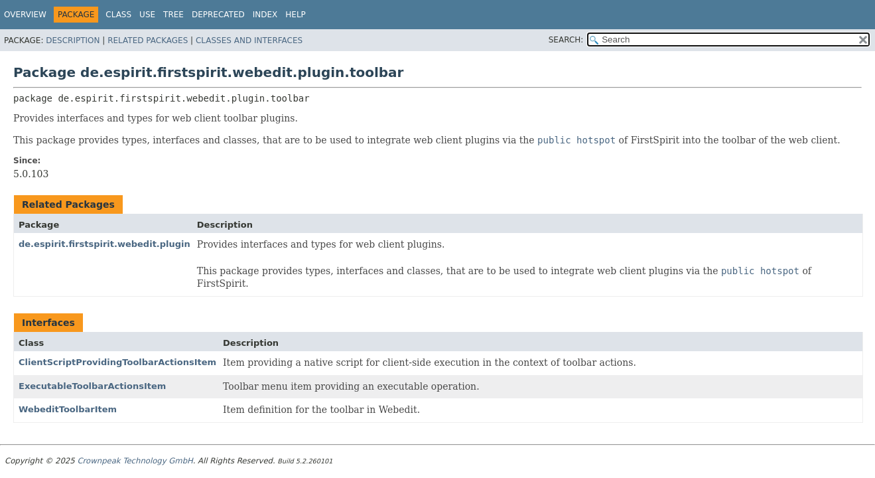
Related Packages (147, 40)
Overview (25, 14)
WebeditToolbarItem (68, 409)
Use (147, 14)
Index (265, 14)
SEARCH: (566, 39)
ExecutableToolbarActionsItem (92, 386)
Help (295, 14)
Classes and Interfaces (249, 40)
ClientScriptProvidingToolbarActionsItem (117, 362)
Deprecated (218, 14)
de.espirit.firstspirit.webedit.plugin (104, 244)
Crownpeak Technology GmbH (134, 460)
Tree (173, 14)
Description (73, 40)
